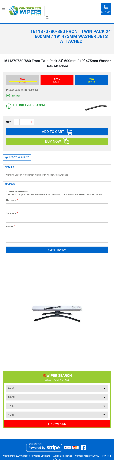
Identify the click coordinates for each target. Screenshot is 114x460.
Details (9, 167)
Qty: (8, 122)
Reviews (10, 184)
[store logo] (27, 11)
